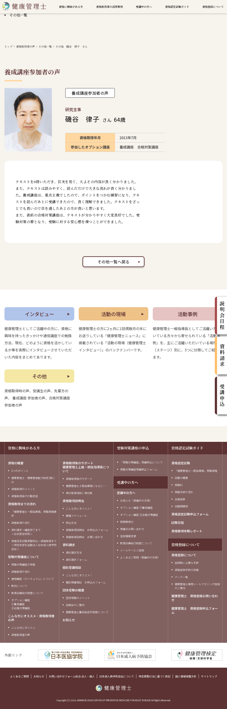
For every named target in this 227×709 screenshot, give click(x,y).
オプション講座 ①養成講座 (136, 507)
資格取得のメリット (23, 489)
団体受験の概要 (73, 590)
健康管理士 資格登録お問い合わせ (194, 598)
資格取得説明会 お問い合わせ (84, 537)
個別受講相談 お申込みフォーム (86, 582)
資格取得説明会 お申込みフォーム (87, 530)
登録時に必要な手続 (187, 563)
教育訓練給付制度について (27, 593)
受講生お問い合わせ (132, 529)
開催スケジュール (76, 515)
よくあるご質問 (19, 676)
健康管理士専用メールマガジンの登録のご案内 (197, 586)
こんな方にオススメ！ (79, 508)
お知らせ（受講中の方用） (136, 500)
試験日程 (177, 522)
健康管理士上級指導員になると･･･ (86, 486)
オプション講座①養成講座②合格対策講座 (20, 604)
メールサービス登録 (132, 550)
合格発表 (180, 499)
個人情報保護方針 (185, 676)
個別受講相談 (72, 567)
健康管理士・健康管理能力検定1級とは (33, 480)
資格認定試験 (180, 463)
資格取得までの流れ (22, 504)
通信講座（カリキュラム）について (32, 579)
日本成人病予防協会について (116, 676)
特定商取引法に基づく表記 (154, 676)
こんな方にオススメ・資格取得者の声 (31, 618)
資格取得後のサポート (79, 479)
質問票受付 (126, 522)
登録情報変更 (128, 536)
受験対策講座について (23, 557)
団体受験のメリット (78, 598)
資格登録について (213, 6)
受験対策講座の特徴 (23, 564)
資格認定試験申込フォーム (190, 514)
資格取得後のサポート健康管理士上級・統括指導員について (86, 467)
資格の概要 (15, 463)
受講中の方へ (144, 6)
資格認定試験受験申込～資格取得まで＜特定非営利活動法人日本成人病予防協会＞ (34, 545)
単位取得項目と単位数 (79, 493)
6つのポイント (20, 471)
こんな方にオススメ (23, 627)
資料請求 (69, 545)
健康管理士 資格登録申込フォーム (194, 610)
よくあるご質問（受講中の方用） (140, 557)
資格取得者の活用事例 (109, 6)
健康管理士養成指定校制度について (87, 612)
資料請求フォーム (76, 559)
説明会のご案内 (75, 605)
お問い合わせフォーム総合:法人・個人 (72, 676)
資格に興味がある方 (71, 6)
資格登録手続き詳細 (187, 570)
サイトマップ (209, 676)
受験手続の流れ (184, 492)
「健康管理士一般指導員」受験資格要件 (34, 513)
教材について (19, 586)
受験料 (179, 485)
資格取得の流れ (20, 523)
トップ (8, 46)
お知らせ (69, 620)
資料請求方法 (74, 552)
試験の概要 (181, 478)
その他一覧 (18, 15)
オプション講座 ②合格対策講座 (139, 515)
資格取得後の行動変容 (24, 496)
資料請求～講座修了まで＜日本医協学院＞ (26, 532)
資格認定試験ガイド (177, 6)
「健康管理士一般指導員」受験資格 (196, 471)
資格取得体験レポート (186, 531)
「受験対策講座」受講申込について (141, 462)
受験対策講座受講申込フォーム (138, 469)
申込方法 (71, 523)
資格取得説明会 (73, 501)
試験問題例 (181, 506)
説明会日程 (222, 315)
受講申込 (222, 395)
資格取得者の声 (25, 46)
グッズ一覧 (181, 577)
